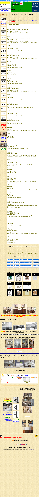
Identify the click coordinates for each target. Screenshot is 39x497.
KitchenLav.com (12, 440)
